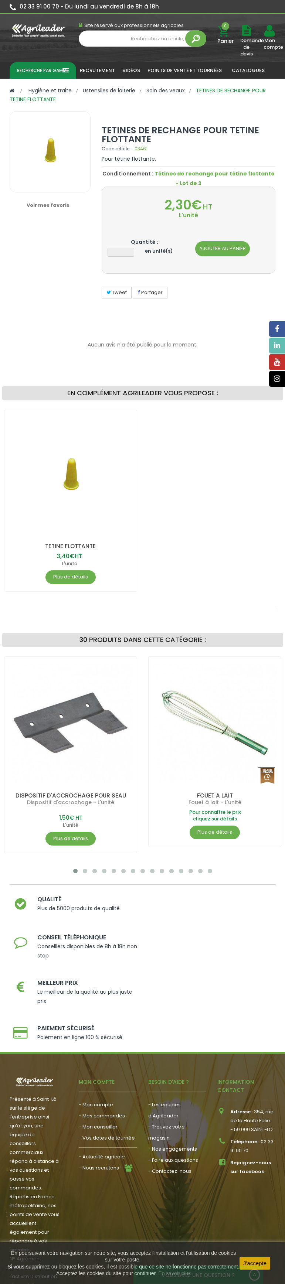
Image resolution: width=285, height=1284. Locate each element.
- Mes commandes (102, 1040)
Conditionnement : (127, 173)
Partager (150, 292)
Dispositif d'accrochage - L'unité (70, 802)
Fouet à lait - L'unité (214, 802)
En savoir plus (174, 1273)
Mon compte (269, 44)
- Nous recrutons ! (100, 1092)
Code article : (117, 149)
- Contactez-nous (169, 1095)
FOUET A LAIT (214, 795)
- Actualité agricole (102, 1081)
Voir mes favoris (48, 205)
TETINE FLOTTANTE (70, 546)
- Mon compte (96, 1028)
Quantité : (144, 242)
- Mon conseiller (98, 1051)
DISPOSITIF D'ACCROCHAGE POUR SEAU (70, 795)
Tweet (116, 292)
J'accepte (255, 1263)
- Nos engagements (172, 1073)
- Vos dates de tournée (107, 1062)
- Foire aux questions (173, 1084)
